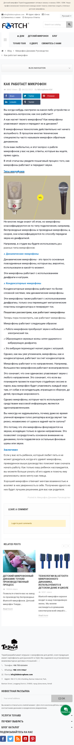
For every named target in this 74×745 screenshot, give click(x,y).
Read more (8, 609)
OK (62, 698)
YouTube (25, 739)
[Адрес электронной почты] (26, 698)
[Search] (57, 24)
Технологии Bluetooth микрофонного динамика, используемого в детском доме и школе (53, 582)
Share (12, 96)
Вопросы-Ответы (31, 17)
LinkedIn (13, 102)
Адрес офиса (33, 14)
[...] (38, 661)
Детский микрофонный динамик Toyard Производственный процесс (18, 580)
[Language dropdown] (66, 16)
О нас (45, 14)
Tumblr (31, 102)
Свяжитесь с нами (11, 17)
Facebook (3, 739)
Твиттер (10, 739)
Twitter (31, 96)
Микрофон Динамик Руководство (53, 497)
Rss (18, 739)
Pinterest (51, 96)
